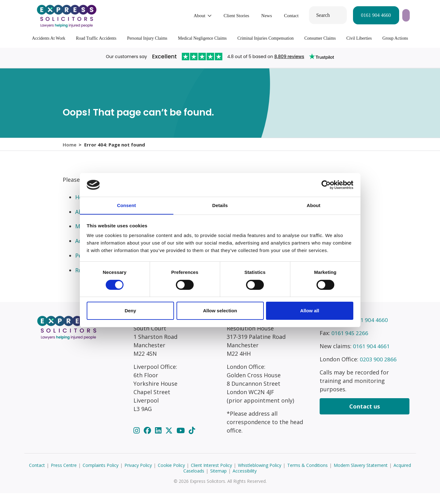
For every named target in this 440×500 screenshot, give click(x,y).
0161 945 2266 (350, 340)
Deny (130, 311)
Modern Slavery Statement (361, 472)
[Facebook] (148, 437)
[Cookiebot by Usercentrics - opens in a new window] (326, 184)
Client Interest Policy (211, 472)
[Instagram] (137, 437)
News (222, 15)
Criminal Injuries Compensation (265, 38)
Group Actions (395, 38)
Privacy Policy (138, 472)
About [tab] (314, 205)
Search (279, 15)
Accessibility (245, 478)
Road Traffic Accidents (96, 38)
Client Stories (192, 15)
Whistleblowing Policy (259, 472)
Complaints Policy (100, 472)
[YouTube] (181, 437)
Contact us (364, 413)
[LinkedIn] (159, 437)
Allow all (309, 311)
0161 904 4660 (332, 15)
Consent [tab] (126, 205)
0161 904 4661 (371, 353)
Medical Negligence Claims (202, 38)
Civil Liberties (359, 38)
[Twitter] (169, 437)
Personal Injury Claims (147, 38)
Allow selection (220, 311)
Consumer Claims (320, 38)
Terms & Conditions (307, 472)
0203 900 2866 (378, 366)
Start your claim (385, 15)
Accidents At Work (48, 38)
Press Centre (64, 472)
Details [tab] (220, 205)
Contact (247, 15)
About (156, 15)
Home (69, 148)
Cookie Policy (171, 472)
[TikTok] (192, 437)
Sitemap (218, 478)
